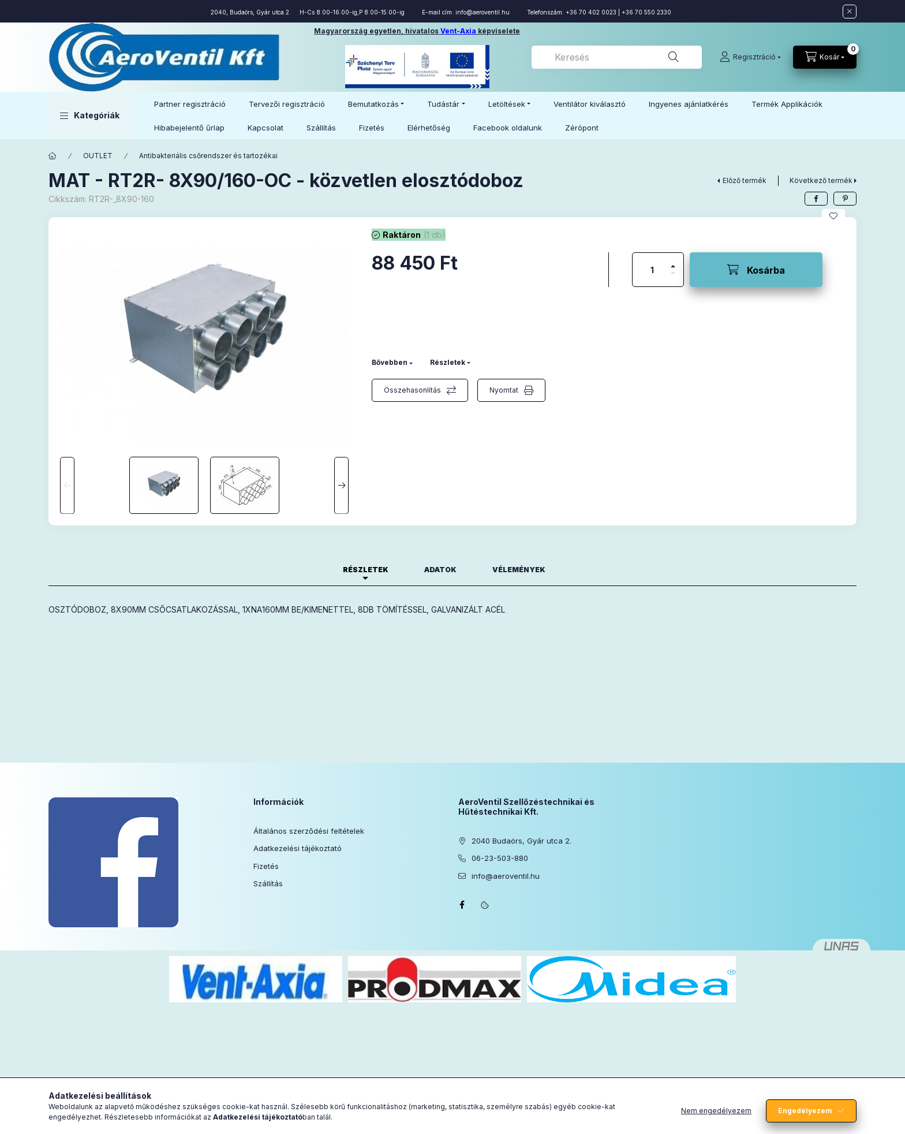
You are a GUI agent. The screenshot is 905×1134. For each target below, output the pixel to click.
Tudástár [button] (443, 104)
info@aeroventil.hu (482, 12)
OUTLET (98, 155)
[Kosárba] (756, 269)
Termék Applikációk (786, 104)
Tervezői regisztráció (287, 104)
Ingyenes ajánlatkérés (688, 104)
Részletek (447, 362)
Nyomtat (503, 390)
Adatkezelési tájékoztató (297, 848)
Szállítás (321, 127)
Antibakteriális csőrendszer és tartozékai (208, 155)
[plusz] (673, 261)
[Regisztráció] (750, 57)
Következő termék (821, 180)
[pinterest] (845, 199)
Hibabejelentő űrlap (189, 127)
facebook (461, 904)
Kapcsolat (265, 127)
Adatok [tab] (440, 569)
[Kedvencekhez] (833, 216)
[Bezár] (850, 11)
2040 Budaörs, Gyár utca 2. (521, 840)
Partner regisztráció (190, 104)
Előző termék (744, 180)
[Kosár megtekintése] (825, 57)
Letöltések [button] (506, 104)
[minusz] (673, 278)
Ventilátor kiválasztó (590, 104)
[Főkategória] (52, 156)
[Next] (341, 485)
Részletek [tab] (365, 569)
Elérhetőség (428, 127)
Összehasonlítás (412, 390)
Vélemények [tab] (518, 569)
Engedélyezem (805, 1110)
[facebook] (816, 199)
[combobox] (617, 57)
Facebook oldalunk (507, 127)
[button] (89, 115)
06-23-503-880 (500, 858)
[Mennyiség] (652, 269)
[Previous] (67, 485)
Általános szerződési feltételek (308, 830)
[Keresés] (673, 57)
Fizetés (371, 127)
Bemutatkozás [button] (373, 104)
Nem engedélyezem (716, 1110)
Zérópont (582, 127)
